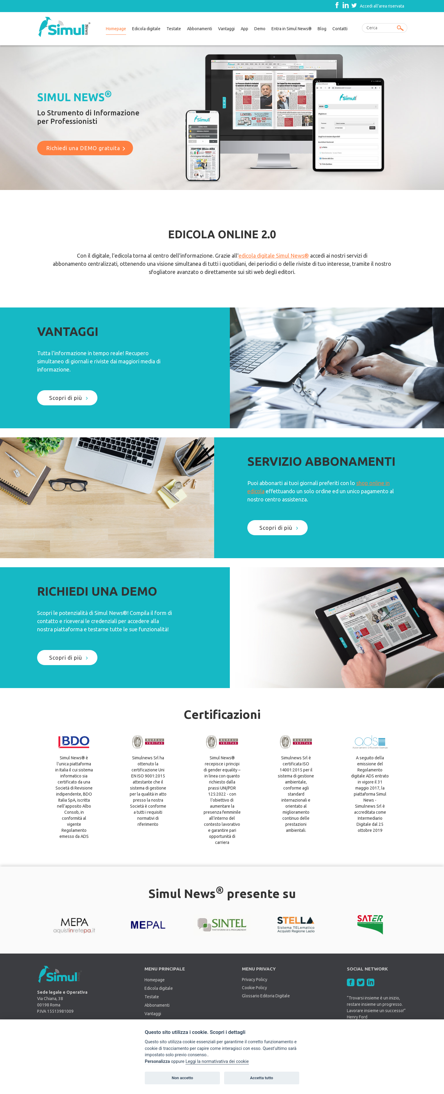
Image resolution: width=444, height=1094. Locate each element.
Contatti (339, 28)
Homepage (116, 28)
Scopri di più (65, 398)
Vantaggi (226, 28)
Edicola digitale (146, 28)
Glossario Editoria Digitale (266, 995)
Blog (322, 28)
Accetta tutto (261, 1078)
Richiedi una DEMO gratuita (83, 148)
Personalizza (157, 1061)
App (244, 28)
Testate (173, 28)
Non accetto (182, 1078)
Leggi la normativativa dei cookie (217, 1061)
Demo (259, 28)
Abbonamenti (199, 28)
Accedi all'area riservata (382, 6)
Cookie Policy (254, 987)
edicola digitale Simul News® (274, 256)
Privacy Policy (254, 979)
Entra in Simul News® (291, 28)
